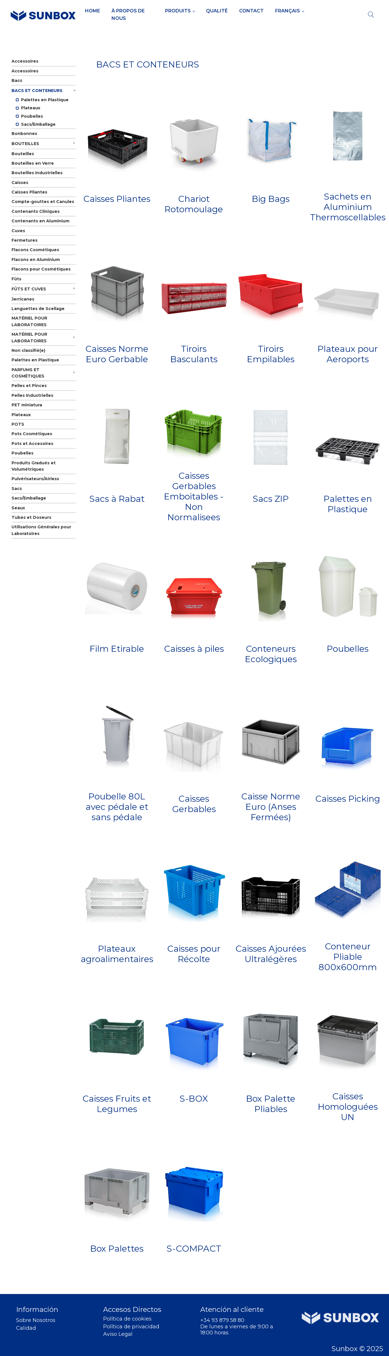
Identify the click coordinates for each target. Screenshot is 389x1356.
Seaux (18, 507)
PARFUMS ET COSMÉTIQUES (28, 373)
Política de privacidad (131, 1327)
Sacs (17, 488)
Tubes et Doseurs (31, 517)
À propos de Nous (128, 14)
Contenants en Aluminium (40, 221)
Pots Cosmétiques (32, 433)
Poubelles (29, 116)
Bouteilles (23, 153)
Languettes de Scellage (38, 308)
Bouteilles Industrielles (37, 172)
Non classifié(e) (28, 350)
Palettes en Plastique (42, 99)
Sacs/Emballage (36, 124)
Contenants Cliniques (36, 211)
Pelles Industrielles (32, 395)
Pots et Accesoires (32, 443)
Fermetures (24, 240)
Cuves (18, 230)
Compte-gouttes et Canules (43, 201)
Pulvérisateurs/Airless (35, 478)
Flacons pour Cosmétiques (41, 269)
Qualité (217, 11)
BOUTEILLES (25, 143)
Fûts (16, 278)
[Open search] (371, 14)
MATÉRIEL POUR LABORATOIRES (29, 321)
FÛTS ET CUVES (29, 289)
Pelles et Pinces (29, 385)
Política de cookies (127, 1319)
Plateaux (28, 107)
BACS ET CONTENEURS (37, 90)
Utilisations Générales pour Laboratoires (41, 530)
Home (92, 11)
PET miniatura (27, 404)
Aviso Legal (118, 1334)
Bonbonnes (24, 133)
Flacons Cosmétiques (35, 249)
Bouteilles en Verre (33, 163)
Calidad (26, 1328)
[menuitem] (289, 10)
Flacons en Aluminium (36, 259)
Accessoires (25, 61)
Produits (178, 11)
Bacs (17, 80)
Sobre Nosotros (35, 1320)
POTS (18, 424)
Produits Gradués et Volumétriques (34, 466)
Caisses (20, 182)
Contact (251, 11)
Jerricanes (23, 299)
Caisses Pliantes (29, 192)
